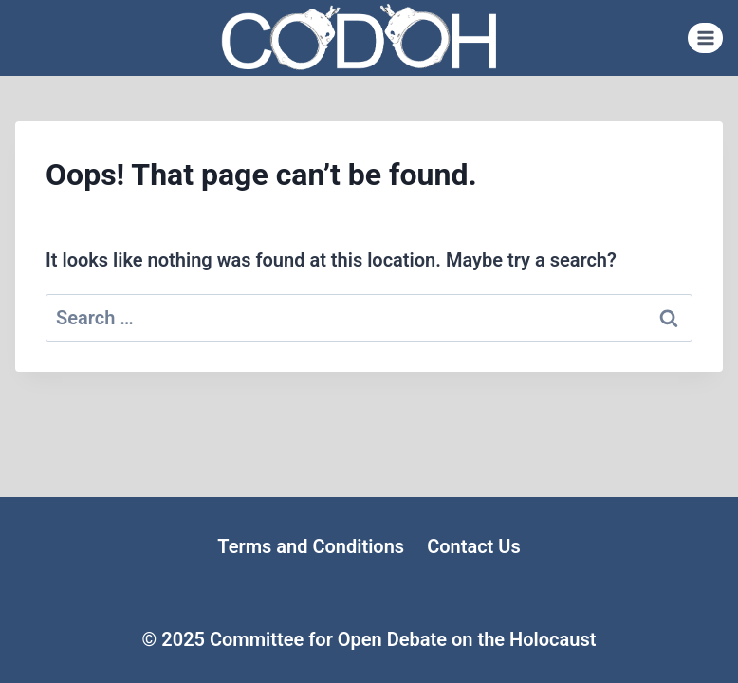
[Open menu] (705, 37)
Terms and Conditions (310, 546)
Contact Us (474, 546)
